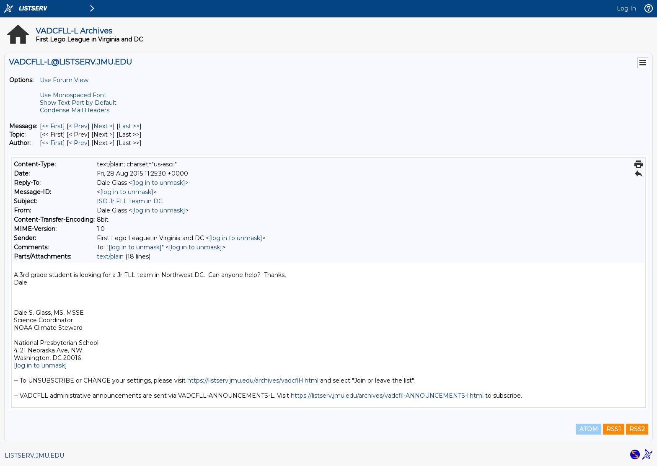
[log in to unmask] (158, 182)
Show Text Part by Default (78, 102)
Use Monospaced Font (73, 95)
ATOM (588, 429)
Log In (626, 8)
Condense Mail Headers (74, 110)
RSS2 (637, 429)
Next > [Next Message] (103, 126)
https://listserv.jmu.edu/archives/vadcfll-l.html (252, 380)
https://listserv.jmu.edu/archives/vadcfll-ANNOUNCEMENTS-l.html (387, 395)
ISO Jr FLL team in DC (130, 201)
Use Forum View (64, 80)
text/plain (110, 256)
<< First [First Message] (52, 126)
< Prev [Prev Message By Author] (78, 143)
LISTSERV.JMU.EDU (34, 455)
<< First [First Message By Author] (52, 143)
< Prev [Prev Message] (78, 126)
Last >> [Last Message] (129, 126)
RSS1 (613, 429)
